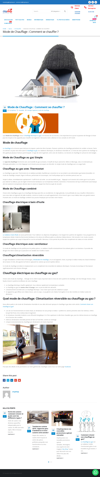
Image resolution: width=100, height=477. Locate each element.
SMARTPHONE (76, 20)
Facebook (68, 367)
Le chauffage (7, 148)
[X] (92, 2)
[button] (48, 462)
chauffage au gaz (32, 150)
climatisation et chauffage (41, 260)
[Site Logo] (7, 11)
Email (19, 380)
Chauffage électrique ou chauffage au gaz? (30, 273)
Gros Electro (8, 20)
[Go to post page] (38, 417)
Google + (15, 380)
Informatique (38, 20)
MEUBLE (29, 20)
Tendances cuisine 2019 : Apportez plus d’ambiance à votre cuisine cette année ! (40, 429)
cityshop (13, 110)
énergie (29, 110)
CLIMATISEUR (8, 23)
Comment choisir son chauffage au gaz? (87, 437)
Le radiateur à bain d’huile (10, 235)
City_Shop (65, 449)
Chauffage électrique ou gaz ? (33, 135)
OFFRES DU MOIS (93, 21)
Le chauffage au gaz (87, 442)
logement (35, 110)
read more (11, 434)
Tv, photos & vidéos (63, 20)
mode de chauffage (43, 110)
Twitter (8, 380)
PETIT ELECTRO (19, 20)
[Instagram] (95, 2)
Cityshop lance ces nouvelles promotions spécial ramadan (64, 432)
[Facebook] (89, 2)
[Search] (65, 11)
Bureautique (50, 20)
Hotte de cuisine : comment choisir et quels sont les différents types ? (15, 415)
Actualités (21, 110)
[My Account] (91, 17)
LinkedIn (11, 380)
